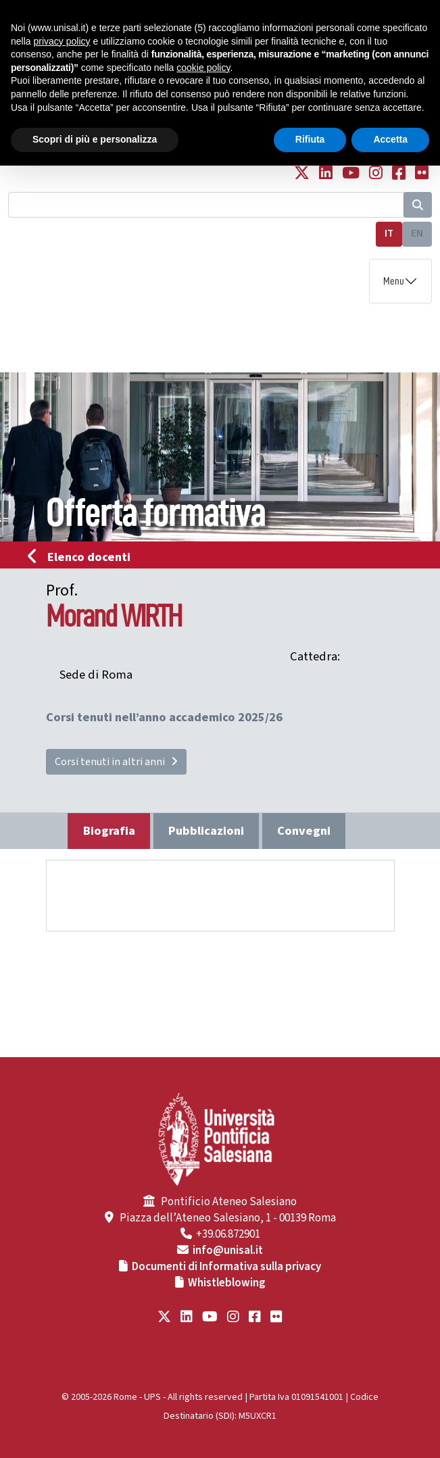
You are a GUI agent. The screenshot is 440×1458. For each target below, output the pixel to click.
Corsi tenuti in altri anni (116, 761)
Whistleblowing (227, 1283)
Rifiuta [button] (310, 139)
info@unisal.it (228, 1250)
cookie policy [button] (203, 67)
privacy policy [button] (61, 41)
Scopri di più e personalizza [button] (94, 139)
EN (417, 233)
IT (389, 233)
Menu (393, 281)
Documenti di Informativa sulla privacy (226, 1267)
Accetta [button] (390, 139)
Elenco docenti (83, 557)
